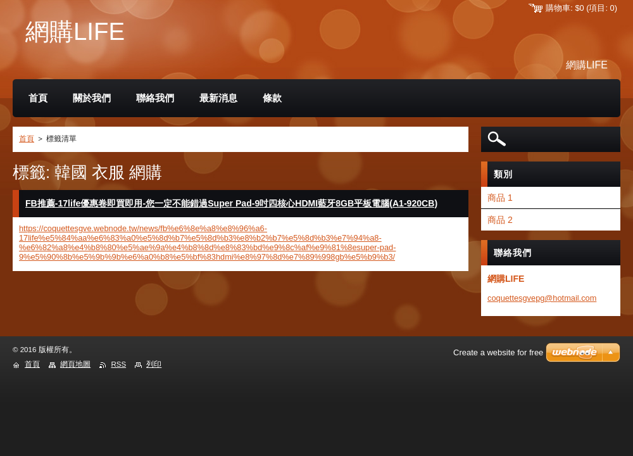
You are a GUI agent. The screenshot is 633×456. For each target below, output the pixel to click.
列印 (153, 364)
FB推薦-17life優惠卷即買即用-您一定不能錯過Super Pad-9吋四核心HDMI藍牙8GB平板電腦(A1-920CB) (231, 203)
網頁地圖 (75, 364)
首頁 (26, 138)
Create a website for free (498, 352)
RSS (118, 364)
